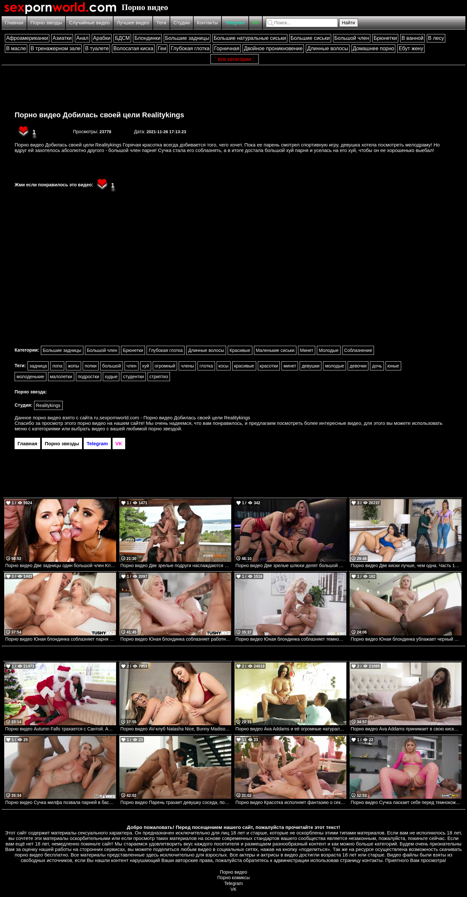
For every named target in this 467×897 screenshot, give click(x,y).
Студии (182, 22)
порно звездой (164, 428)
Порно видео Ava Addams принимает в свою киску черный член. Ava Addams (406, 728)
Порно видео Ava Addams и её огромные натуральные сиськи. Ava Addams (290, 728)
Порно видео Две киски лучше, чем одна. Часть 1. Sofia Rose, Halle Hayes (406, 565)
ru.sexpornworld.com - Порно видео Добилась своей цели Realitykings (172, 417)
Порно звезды (46, 22)
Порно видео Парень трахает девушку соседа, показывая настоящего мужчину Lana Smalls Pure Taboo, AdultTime (175, 802)
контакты (372, 860)
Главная (14, 22)
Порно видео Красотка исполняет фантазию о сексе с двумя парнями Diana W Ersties (290, 802)
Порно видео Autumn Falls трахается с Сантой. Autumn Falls (60, 728)
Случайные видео (89, 22)
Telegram (235, 22)
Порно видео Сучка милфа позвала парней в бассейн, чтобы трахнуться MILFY (60, 802)
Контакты (207, 22)
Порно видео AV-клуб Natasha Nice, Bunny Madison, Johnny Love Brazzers (175, 728)
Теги (161, 22)
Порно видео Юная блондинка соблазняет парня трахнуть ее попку (60, 639)
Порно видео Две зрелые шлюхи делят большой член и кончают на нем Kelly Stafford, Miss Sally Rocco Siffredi (290, 565)
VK (255, 22)
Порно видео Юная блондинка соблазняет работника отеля (175, 639)
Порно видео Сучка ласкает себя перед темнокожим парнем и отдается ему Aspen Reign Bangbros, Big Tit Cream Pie (406, 802)
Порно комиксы (233, 877)
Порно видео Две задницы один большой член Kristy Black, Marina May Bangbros (60, 565)
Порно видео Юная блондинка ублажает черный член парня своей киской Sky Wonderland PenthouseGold (406, 639)
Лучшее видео (133, 22)
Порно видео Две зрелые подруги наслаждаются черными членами (175, 565)
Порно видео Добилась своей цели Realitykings (99, 115)
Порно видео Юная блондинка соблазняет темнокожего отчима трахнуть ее (290, 639)
